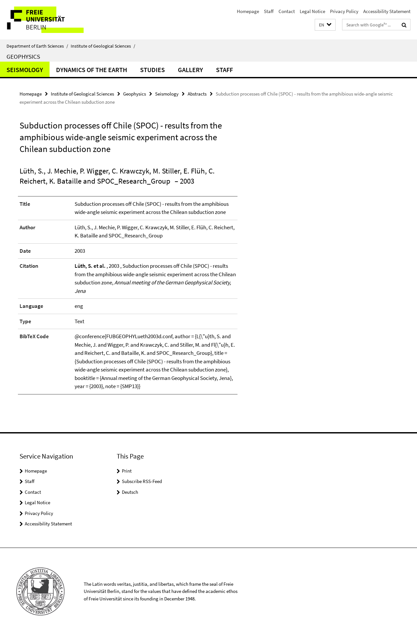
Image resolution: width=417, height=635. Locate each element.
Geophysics (23, 56)
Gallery (190, 70)
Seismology (25, 70)
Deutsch (130, 492)
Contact (287, 11)
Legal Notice (312, 11)
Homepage (248, 11)
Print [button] (127, 471)
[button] (325, 25)
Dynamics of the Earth (91, 70)
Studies (152, 70)
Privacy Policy (344, 11)
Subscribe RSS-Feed (142, 481)
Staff (269, 11)
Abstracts (197, 94)
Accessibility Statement (386, 11)
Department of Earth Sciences (37, 46)
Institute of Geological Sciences (103, 46)
